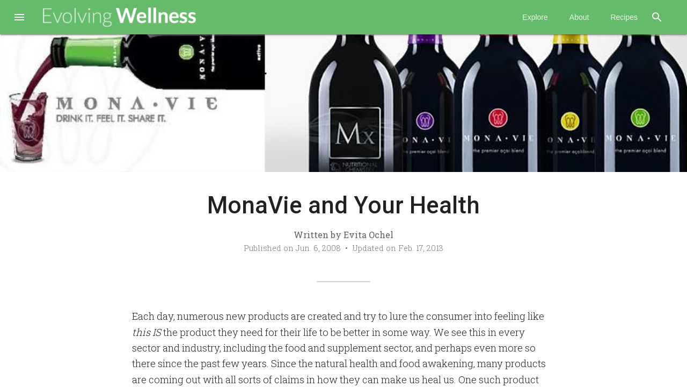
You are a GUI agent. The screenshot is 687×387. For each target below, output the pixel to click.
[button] (19, 18)
